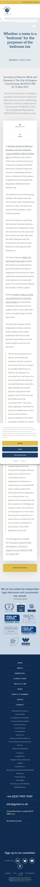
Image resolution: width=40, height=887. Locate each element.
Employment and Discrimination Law (20, 738)
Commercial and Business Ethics (20, 721)
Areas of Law (20, 684)
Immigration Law (20, 756)
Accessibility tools (30, 2)
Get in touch (20, 568)
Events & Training (20, 694)
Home (20, 663)
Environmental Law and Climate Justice (20, 742)
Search (25, 10)
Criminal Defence (20, 731)
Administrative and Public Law (20, 711)
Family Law (20, 745)
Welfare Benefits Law (20, 787)
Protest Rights (20, 780)
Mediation (20, 763)
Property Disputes (20, 777)
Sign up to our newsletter (20, 852)
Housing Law (20, 753)
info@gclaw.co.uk (17, 804)
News (20, 689)
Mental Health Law (20, 766)
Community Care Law (20, 724)
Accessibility (8, 873)
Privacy (23, 460)
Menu (35, 10)
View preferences (20, 455)
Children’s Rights (20, 714)
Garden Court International (20, 748)
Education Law (20, 735)
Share (20, 135)
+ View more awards (20, 599)
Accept (20, 443)
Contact (20, 705)
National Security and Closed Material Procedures (20, 770)
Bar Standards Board (25, 878)
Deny (20, 449)
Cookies (16, 460)
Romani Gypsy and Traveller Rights (20, 784)
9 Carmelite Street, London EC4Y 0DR (20, 812)
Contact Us (20, 125)
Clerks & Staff (20, 679)
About (20, 668)
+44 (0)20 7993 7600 (30, 10)
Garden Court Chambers (7, 11)
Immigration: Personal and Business (20, 760)
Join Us (20, 700)
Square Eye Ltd (26, 881)
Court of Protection (20, 728)
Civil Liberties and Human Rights (20, 718)
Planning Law (20, 773)
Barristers (20, 673)
